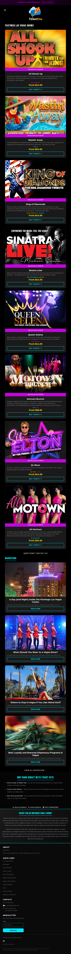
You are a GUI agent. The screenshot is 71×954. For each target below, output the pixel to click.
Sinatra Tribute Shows (9, 881)
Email (4, 921)
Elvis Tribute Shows (8, 874)
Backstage (6, 864)
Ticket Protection (8, 884)
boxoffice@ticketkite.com (12, 905)
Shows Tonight (7, 871)
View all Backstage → (35, 770)
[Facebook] (4, 941)
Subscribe (13, 930)
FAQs (4, 888)
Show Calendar (7, 868)
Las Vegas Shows (8, 861)
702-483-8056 (9, 902)
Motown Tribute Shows (9, 878)
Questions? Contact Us (35, 553)
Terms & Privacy (7, 891)
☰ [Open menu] (5, 10)
